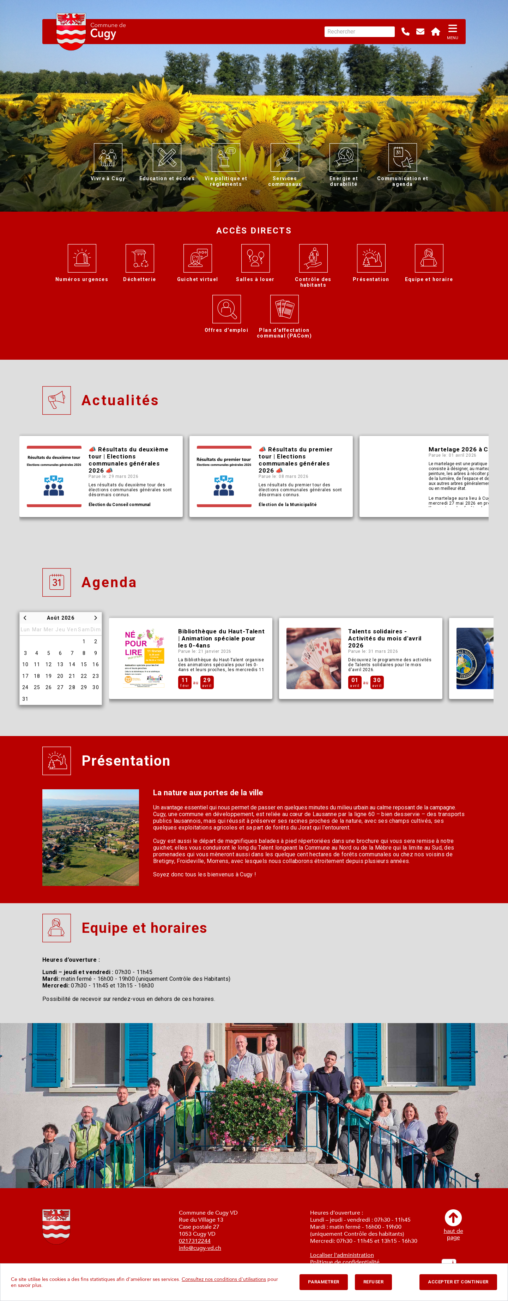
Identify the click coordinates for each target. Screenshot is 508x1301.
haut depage (453, 1225)
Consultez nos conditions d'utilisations (224, 1279)
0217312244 (195, 1241)
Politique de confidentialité (345, 1262)
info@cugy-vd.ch (200, 1248)
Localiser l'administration (342, 1255)
